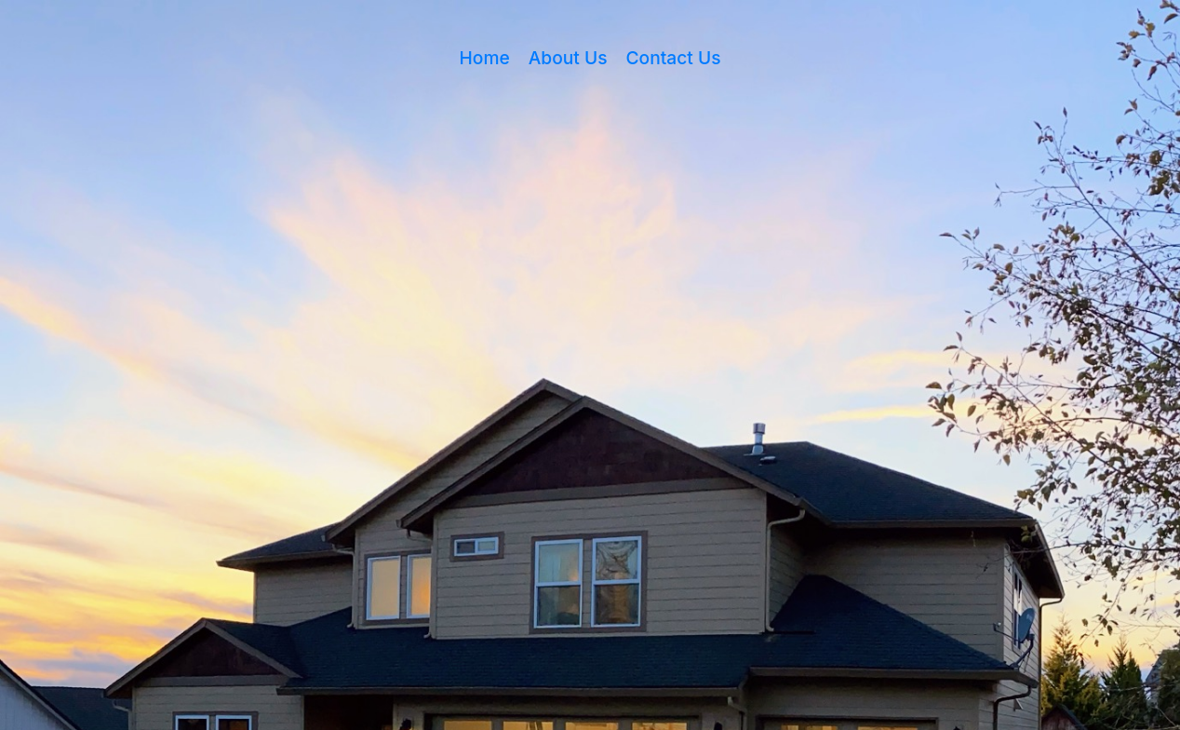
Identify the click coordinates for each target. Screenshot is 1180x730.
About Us (568, 58)
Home (485, 58)
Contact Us (673, 58)
